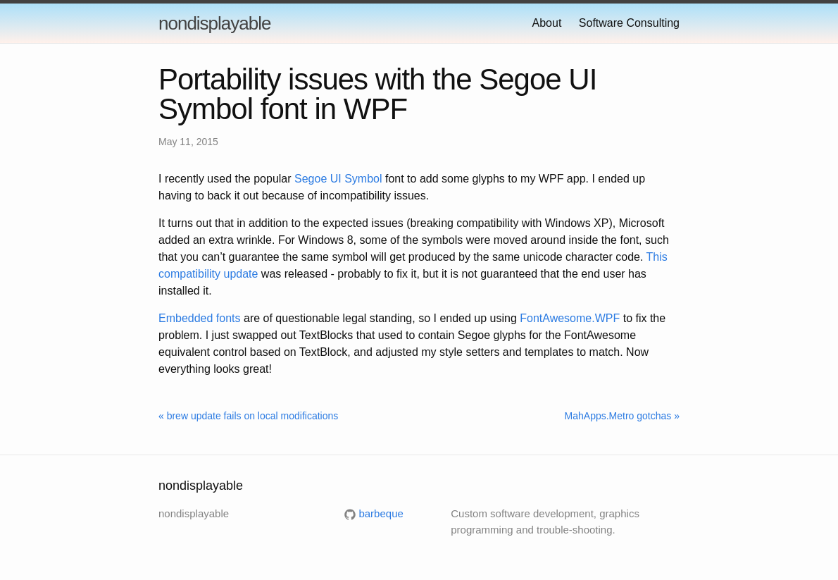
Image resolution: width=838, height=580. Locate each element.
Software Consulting (629, 23)
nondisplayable (214, 23)
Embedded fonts (199, 318)
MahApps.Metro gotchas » (622, 415)
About (547, 23)
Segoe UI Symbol (338, 179)
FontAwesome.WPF (570, 318)
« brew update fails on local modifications (248, 415)
